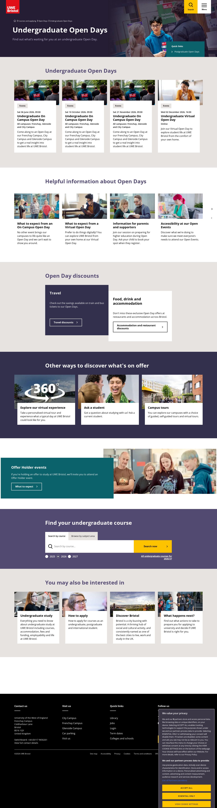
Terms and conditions (143, 753)
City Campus (69, 718)
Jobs (112, 723)
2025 (52, 556)
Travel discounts (63, 322)
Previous (211, 218)
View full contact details (26, 742)
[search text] (89, 546)
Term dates (116, 733)
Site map (93, 753)
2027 (75, 556)
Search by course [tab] (56, 536)
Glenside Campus (72, 728)
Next (211, 209)
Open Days (43, 21)
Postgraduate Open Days (186, 51)
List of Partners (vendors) (174, 792)
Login (113, 728)
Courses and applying (27, 21)
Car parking (68, 733)
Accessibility (106, 753)
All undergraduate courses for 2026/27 (156, 557)
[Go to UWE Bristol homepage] (15, 21)
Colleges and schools (122, 738)
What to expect (24, 486)
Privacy (117, 753)
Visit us (66, 738)
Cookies (127, 753)
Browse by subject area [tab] (83, 536)
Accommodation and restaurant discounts (136, 327)
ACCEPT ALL (187, 800)
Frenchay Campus (72, 723)
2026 (63, 556)
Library (114, 718)
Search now (150, 546)
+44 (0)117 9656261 (37, 739)
